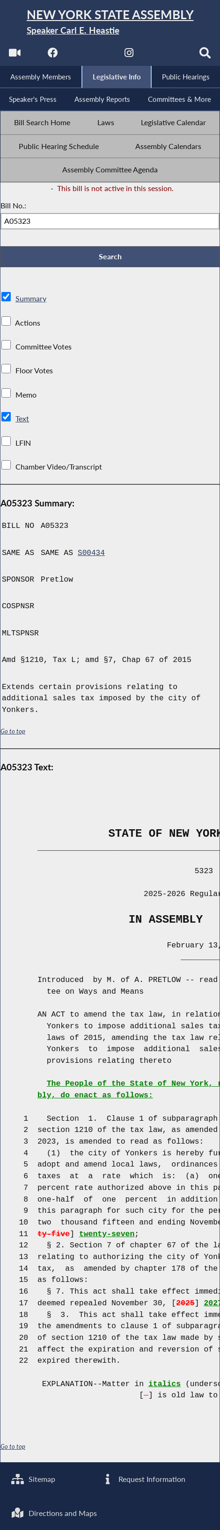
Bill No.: (13, 208)
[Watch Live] (13, 56)
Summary (30, 301)
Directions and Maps (54, 1512)
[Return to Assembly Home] (110, 23)
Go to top (13, 734)
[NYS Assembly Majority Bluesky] (167, 56)
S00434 (91, 556)
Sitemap (33, 1477)
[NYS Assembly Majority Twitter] (90, 56)
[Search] (206, 56)
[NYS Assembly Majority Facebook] (52, 56)
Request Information (143, 1477)
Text (22, 422)
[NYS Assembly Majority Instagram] (129, 56)
